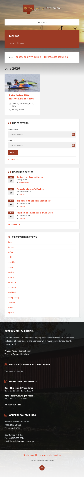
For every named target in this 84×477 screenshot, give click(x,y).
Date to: (12, 140)
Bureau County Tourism (28, 57)
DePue (10, 252)
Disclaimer (26, 354)
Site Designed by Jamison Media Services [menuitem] (42, 455)
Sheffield (12, 292)
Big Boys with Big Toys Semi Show (33, 200)
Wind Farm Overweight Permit (20, 395)
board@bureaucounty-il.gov (22, 441)
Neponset (12, 282)
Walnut (11, 307)
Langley (22, 206)
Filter (12, 152)
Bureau (11, 247)
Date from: (13, 129)
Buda (10, 242)
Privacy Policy (11, 350)
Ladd (10, 257)
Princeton (22, 194)
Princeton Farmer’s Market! (30, 189)
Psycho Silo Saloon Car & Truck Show (35, 212)
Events (20, 43)
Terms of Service (12, 354)
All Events (12, 159)
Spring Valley (24, 182)
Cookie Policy (24, 350)
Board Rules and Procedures (19, 387)
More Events (14, 224)
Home (11, 43)
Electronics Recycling (56, 57)
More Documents (13, 405)
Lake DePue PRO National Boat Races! (22, 97)
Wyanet (11, 312)
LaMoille (11, 262)
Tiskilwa (11, 302)
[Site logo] (42, 13)
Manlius (11, 272)
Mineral (11, 277)
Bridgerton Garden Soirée (30, 177)
